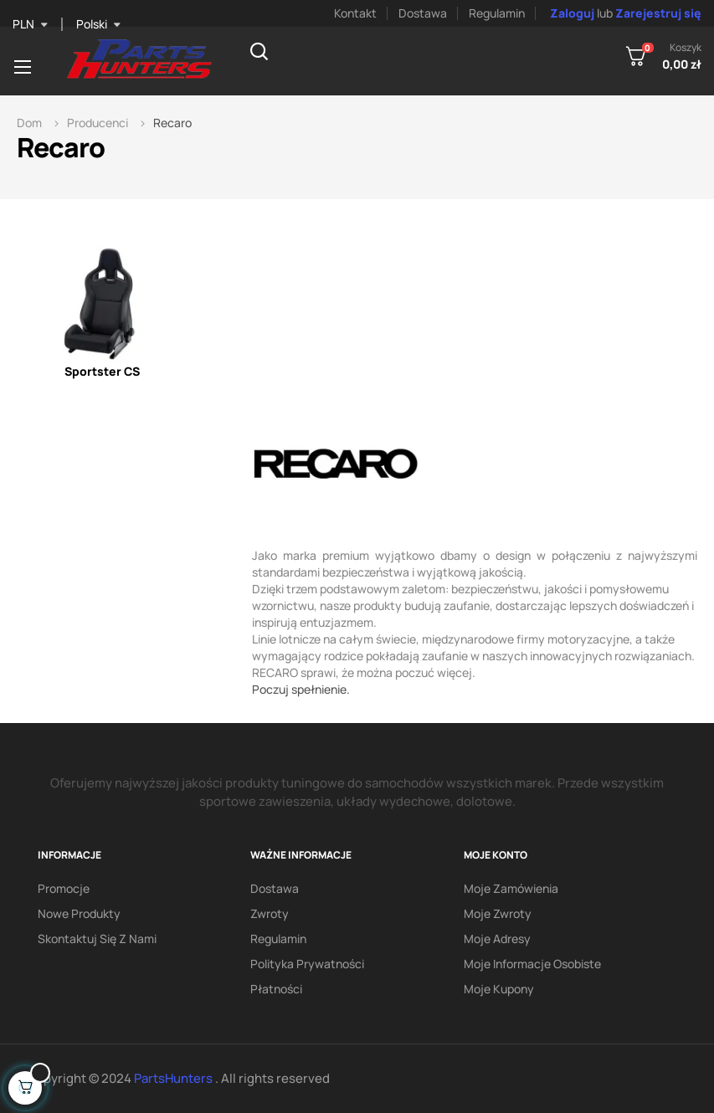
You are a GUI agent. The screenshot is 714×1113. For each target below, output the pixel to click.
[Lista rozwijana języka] (98, 24)
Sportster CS (102, 371)
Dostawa (422, 13)
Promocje (64, 888)
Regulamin (497, 13)
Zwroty (269, 913)
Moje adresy (497, 938)
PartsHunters (174, 1078)
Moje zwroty (498, 913)
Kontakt (355, 13)
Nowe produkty (79, 913)
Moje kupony (499, 989)
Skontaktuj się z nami (97, 938)
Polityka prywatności (307, 964)
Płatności (276, 989)
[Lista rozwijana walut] (30, 24)
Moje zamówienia (511, 888)
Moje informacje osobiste (532, 964)
